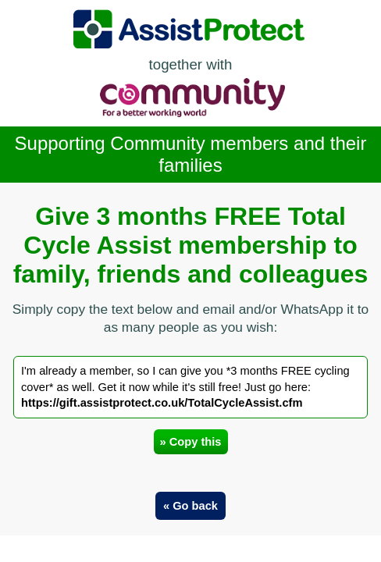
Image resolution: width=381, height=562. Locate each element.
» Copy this (191, 442)
